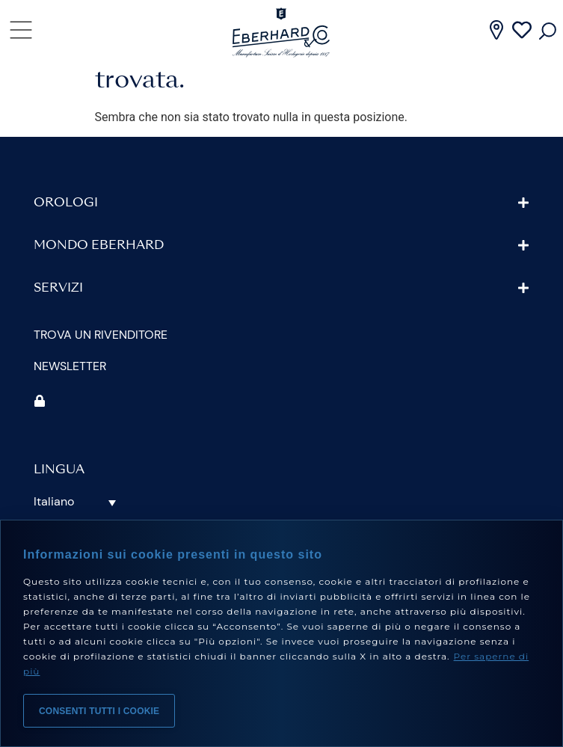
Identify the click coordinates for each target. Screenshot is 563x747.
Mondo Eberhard (99, 278)
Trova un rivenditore (100, 367)
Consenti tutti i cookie (99, 711)
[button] (281, 235)
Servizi (58, 321)
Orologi (66, 236)
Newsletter (70, 398)
